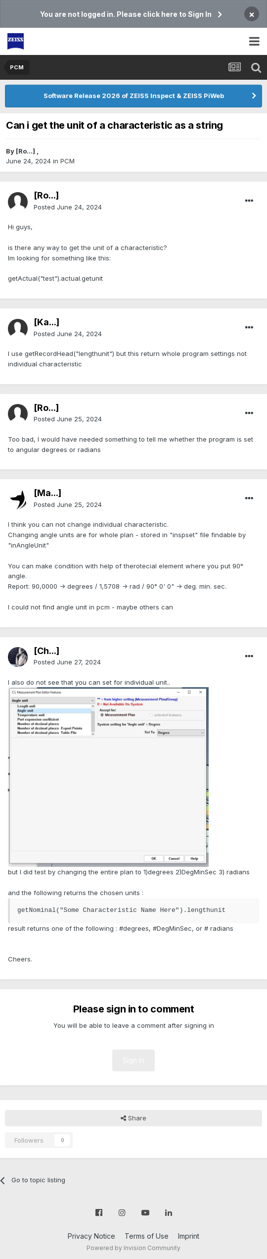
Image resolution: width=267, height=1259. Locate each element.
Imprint (188, 1236)
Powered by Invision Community (133, 1248)
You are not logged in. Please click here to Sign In (126, 14)
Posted (68, 207)
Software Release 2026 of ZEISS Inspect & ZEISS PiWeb (134, 96)
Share (133, 1117)
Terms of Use (147, 1236)
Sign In (133, 1060)
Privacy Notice (91, 1236)
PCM (67, 161)
